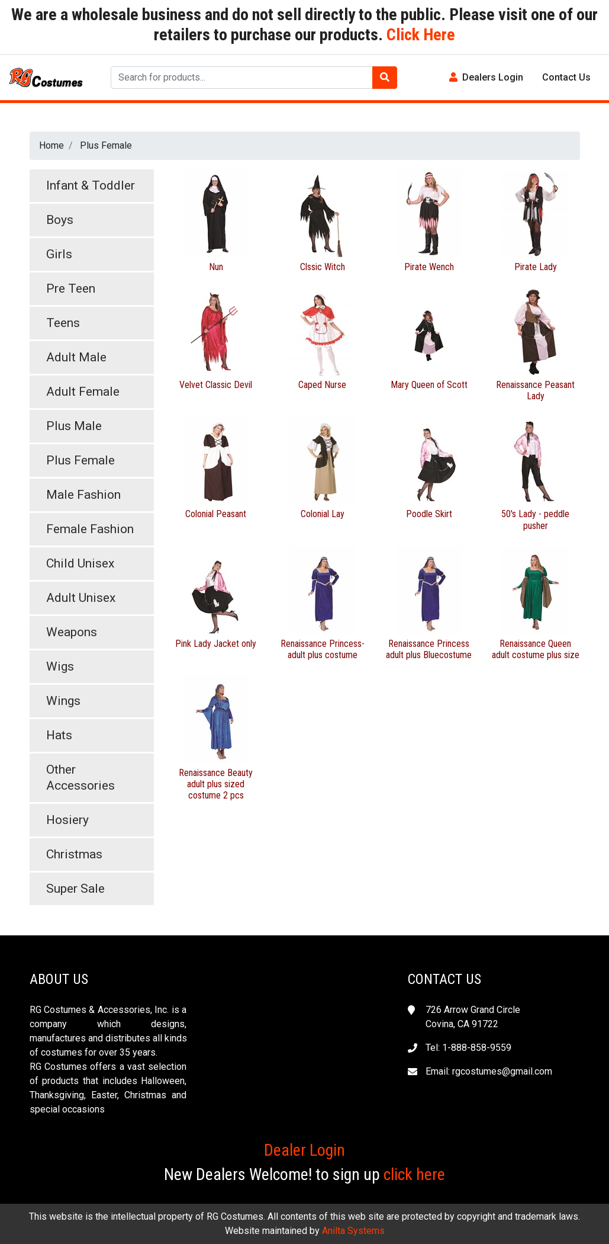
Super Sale (75, 888)
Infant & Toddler (90, 185)
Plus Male (74, 426)
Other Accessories (80, 777)
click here (414, 1174)
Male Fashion (83, 495)
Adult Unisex (80, 598)
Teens (63, 323)
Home (51, 145)
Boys (59, 220)
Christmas (74, 854)
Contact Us (566, 77)
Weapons (71, 632)
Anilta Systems (353, 1230)
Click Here (419, 34)
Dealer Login (304, 1150)
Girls (59, 254)
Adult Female (83, 391)
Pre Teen (70, 288)
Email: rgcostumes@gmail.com (489, 1071)
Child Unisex (80, 563)
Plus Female (106, 145)
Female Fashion (90, 529)
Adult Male (76, 357)
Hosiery (67, 820)
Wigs (60, 666)
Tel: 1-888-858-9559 (468, 1047)
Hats (59, 735)
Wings (63, 701)
